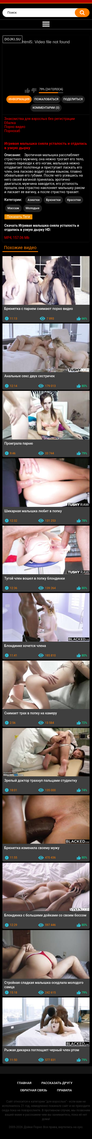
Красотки (74, 200)
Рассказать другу (57, 1083)
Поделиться (73, 99)
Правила (64, 1090)
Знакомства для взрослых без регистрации (39, 119)
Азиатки (34, 200)
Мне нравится (27, 90)
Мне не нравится (33, 90)
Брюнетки (53, 200)
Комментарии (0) (46, 107)
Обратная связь (33, 1090)
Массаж (13, 208)
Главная (24, 1083)
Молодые (32, 208)
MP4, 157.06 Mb (16, 238)
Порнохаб (12, 131)
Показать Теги (18, 217)
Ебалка (10, 123)
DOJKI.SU (12, 39)
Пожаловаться (46, 99)
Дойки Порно (33, 1127)
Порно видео (14, 127)
